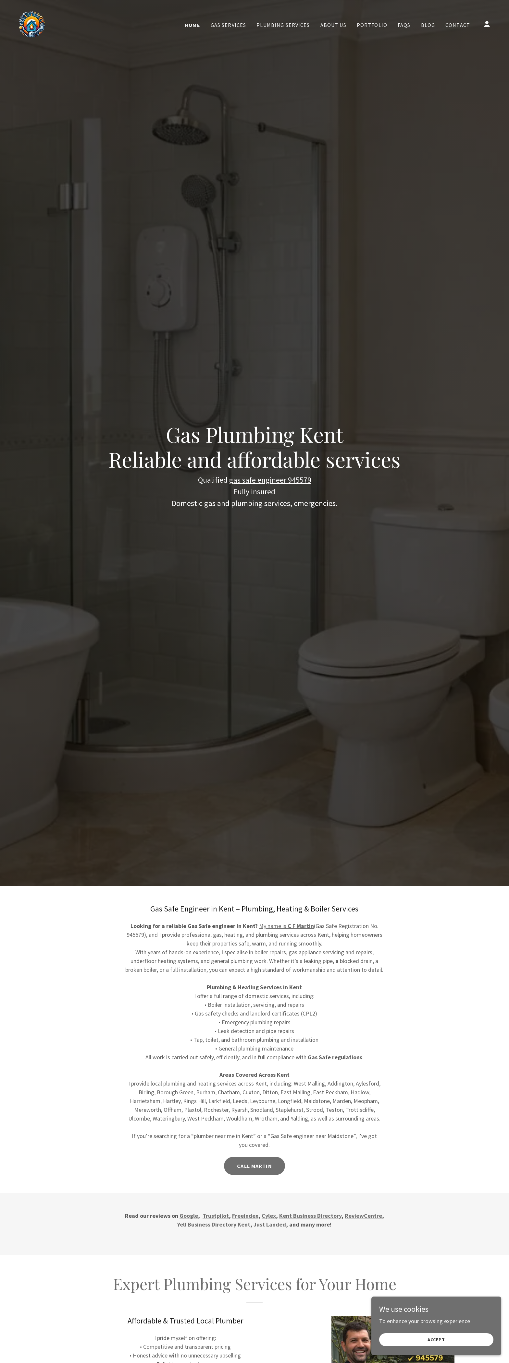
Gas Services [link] (228, 25)
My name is (286, 926)
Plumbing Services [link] (283, 25)
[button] (486, 24)
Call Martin (254, 1166)
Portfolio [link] (372, 25)
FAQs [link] (404, 25)
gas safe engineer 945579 (270, 480)
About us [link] (333, 25)
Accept (436, 1340)
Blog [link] (428, 25)
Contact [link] (457, 25)
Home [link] (192, 25)
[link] (32, 23)
